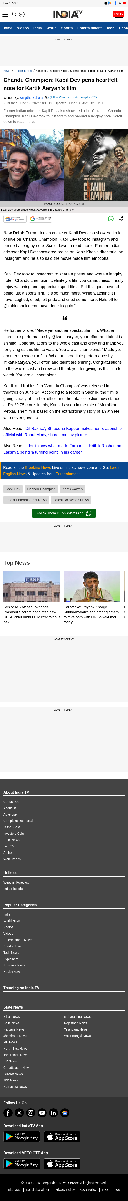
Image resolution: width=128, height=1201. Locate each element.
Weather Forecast (16, 882)
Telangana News (76, 1029)
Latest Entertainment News (26, 500)
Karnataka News (15, 1087)
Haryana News (13, 1029)
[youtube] (42, 1112)
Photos (8, 927)
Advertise (10, 814)
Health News (12, 972)
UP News (10, 1061)
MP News (10, 1042)
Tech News (11, 952)
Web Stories (12, 859)
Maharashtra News (77, 1017)
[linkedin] (53, 1112)
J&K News (10, 1080)
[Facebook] (8, 1112)
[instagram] (30, 1112)
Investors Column (15, 833)
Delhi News (11, 1023)
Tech (110, 28)
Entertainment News (17, 940)
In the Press (11, 827)
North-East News (15, 1048)
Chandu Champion (41, 489)
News (6, 70)
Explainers (10, 959)
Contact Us (11, 802)
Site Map (14, 1189)
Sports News (12, 946)
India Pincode (13, 889)
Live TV (8, 846)
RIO (105, 1189)
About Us (10, 808)
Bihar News (11, 1017)
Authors (8, 852)
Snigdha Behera (31, 98)
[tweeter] (19, 1112)
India (37, 28)
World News (11, 921)
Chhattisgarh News (16, 1067)
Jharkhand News (15, 1036)
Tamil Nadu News (15, 1055)
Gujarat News (13, 1074)
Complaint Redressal (18, 821)
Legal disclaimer (37, 1189)
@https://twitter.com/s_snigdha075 (72, 97)
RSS (116, 1189)
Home (7, 28)
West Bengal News (77, 1036)
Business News (14, 965)
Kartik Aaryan (72, 489)
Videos (23, 28)
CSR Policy (88, 1189)
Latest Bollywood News (71, 500)
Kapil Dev (13, 489)
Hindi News (11, 840)
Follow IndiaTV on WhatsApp (64, 513)
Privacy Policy (65, 1189)
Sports (67, 28)
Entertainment (89, 28)
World (51, 28)
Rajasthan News (75, 1023)
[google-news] (64, 1112)
